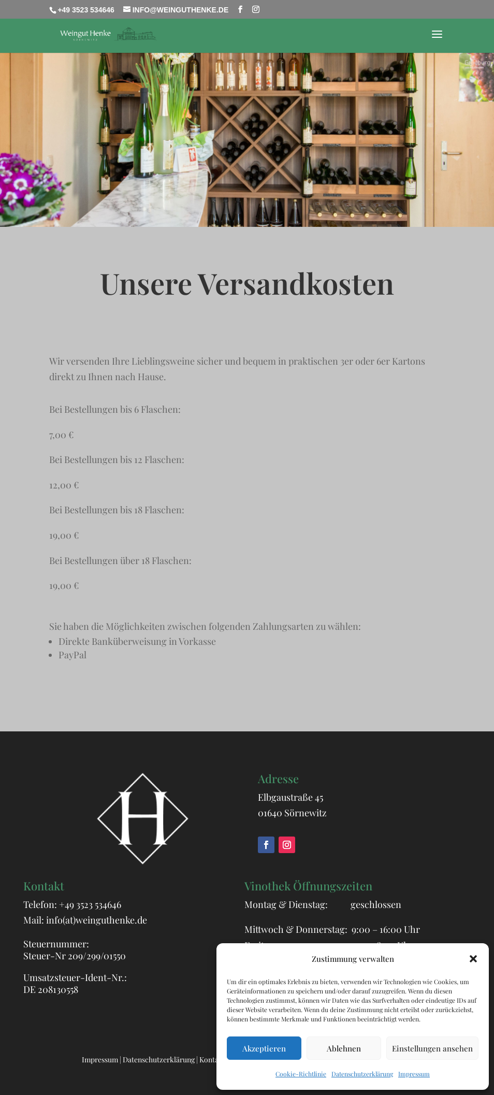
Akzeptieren (264, 1048)
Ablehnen (344, 1048)
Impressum (414, 1074)
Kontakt (212, 1059)
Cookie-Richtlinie (300, 1074)
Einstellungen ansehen (432, 1048)
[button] (473, 959)
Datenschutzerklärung (362, 1074)
